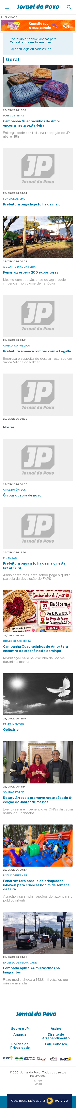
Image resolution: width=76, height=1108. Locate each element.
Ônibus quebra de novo (22, 495)
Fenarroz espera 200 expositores (30, 272)
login (26, 49)
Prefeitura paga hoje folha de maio (32, 204)
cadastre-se (43, 49)
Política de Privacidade (20, 1046)
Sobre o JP (20, 1028)
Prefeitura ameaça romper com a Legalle (37, 351)
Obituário (11, 729)
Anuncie (20, 1034)
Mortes (8, 427)
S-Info (38, 1081)
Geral (12, 59)
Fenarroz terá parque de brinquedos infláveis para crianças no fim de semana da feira (36, 885)
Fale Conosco (56, 1044)
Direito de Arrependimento (56, 1036)
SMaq (38, 1084)
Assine (56, 1028)
